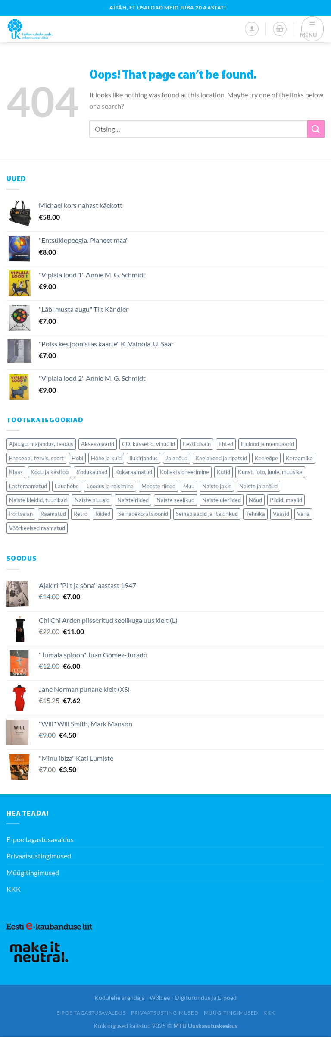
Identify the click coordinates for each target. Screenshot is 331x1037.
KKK (13, 889)
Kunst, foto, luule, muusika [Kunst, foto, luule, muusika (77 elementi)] (270, 471)
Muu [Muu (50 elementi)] (188, 486)
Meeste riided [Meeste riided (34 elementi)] (158, 486)
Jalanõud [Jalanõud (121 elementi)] (176, 458)
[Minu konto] (252, 29)
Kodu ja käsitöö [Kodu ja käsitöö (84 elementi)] (50, 471)
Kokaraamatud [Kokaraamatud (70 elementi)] (133, 471)
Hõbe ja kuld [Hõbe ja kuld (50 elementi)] (106, 458)
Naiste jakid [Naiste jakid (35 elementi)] (216, 486)
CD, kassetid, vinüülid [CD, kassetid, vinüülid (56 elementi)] (148, 443)
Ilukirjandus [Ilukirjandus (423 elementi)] (143, 458)
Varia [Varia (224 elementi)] (303, 513)
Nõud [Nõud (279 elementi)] (255, 500)
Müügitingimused (32, 872)
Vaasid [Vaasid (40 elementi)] (281, 513)
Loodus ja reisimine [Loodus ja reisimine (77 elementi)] (110, 486)
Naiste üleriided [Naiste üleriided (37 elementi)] (221, 500)
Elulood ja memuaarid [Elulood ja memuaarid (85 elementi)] (267, 443)
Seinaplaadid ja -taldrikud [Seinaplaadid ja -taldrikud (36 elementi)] (207, 513)
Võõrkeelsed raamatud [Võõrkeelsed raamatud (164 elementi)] (37, 528)
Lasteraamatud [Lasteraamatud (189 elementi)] (28, 486)
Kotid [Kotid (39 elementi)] (223, 471)
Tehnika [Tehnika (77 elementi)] (255, 513)
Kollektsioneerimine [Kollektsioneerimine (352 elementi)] (184, 471)
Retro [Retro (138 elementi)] (80, 513)
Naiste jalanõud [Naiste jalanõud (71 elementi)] (258, 486)
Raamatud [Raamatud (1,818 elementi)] (53, 513)
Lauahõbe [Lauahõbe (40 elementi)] (67, 486)
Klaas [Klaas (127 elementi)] (16, 471)
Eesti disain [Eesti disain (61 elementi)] (197, 443)
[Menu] (312, 28)
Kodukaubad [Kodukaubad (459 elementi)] (91, 471)
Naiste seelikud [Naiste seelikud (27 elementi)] (175, 500)
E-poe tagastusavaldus (40, 839)
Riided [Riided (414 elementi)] (102, 513)
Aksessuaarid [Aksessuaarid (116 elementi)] (97, 443)
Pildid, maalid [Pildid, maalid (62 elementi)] (286, 500)
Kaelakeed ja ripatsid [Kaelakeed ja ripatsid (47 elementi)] (221, 458)
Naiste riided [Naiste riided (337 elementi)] (133, 500)
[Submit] (316, 128)
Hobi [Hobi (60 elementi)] (77, 458)
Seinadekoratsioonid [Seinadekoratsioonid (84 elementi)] (143, 513)
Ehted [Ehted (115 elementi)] (226, 443)
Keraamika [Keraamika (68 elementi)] (299, 458)
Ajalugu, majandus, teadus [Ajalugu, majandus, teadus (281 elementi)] (41, 443)
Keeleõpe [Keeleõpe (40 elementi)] (266, 458)
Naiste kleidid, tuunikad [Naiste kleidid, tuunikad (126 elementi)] (38, 500)
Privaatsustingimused (38, 856)
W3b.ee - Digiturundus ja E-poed (193, 997)
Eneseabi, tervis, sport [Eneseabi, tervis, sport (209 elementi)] (36, 458)
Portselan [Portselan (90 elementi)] (21, 513)
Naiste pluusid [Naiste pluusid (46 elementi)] (92, 500)
